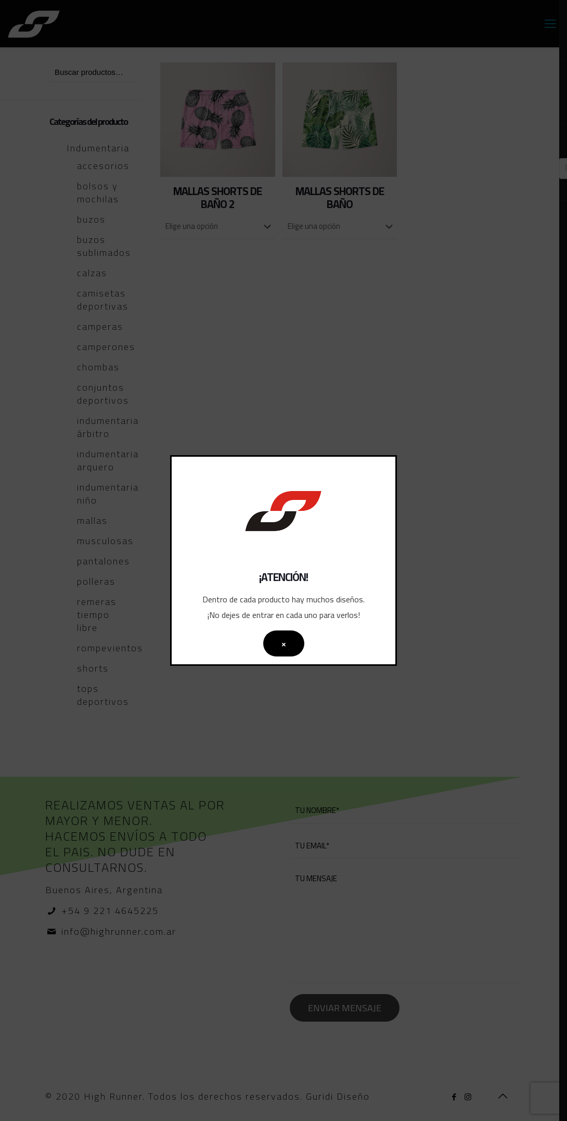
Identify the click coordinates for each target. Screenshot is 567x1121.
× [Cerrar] (283, 643)
